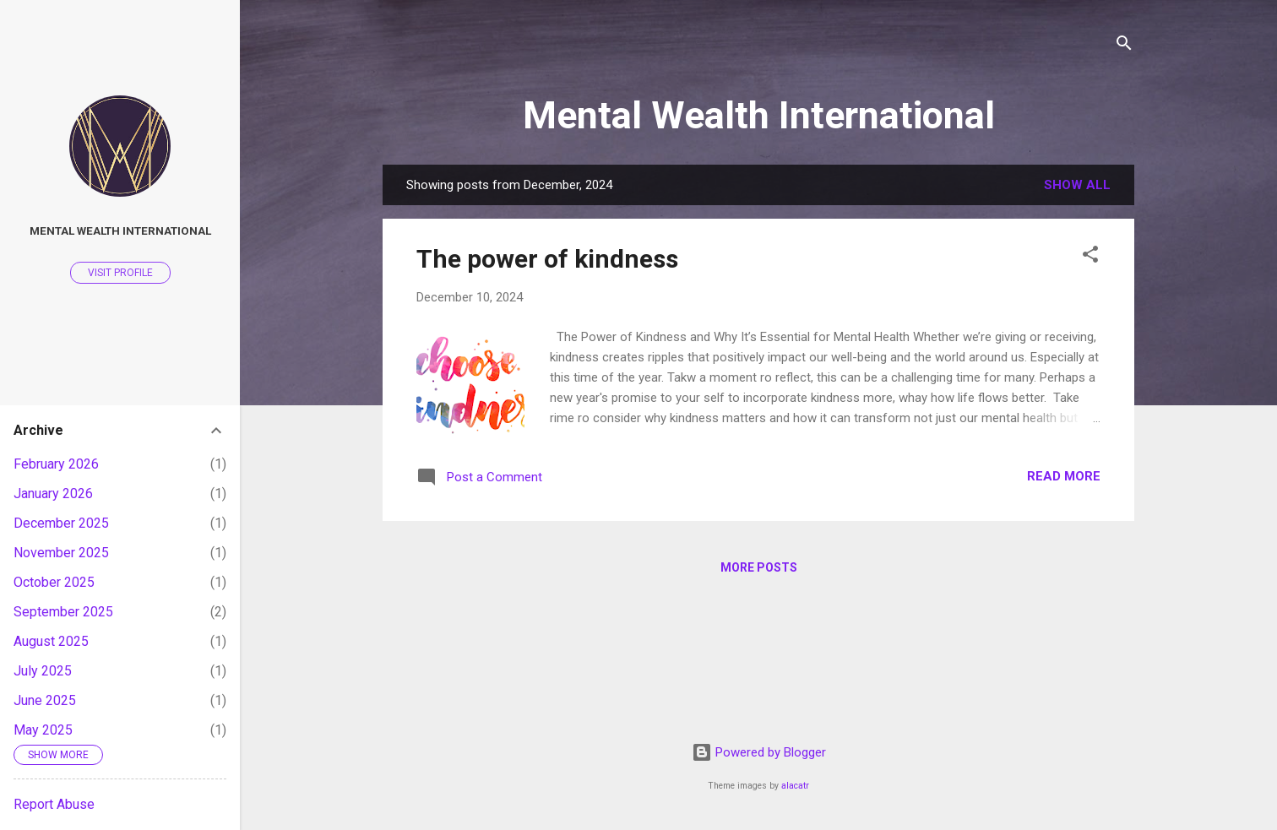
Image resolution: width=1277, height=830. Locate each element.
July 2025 (43, 671)
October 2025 (54, 582)
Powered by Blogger (759, 752)
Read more (1063, 476)
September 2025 (63, 612)
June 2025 (45, 700)
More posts (758, 567)
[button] (1090, 257)
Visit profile (120, 273)
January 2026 (53, 494)
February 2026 (56, 464)
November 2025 (61, 553)
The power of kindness (547, 259)
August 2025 (51, 641)
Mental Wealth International (759, 115)
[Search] (1124, 46)
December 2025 (61, 523)
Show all (1077, 185)
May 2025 (43, 730)
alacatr (795, 785)
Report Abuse (54, 804)
